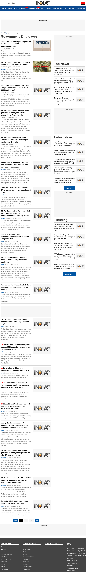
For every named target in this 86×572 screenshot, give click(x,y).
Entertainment (58, 8)
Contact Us (4, 547)
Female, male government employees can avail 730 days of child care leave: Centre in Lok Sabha (16, 347)
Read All (70, 188)
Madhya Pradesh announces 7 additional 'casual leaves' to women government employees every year (14, 425)
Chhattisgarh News (72, 568)
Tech (65, 8)
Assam (3, 169)
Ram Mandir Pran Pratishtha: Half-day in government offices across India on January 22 (16, 287)
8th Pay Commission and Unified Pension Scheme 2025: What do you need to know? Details (14, 140)
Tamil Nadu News (72, 563)
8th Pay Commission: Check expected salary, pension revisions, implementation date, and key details (15, 213)
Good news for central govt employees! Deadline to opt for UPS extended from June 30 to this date (16, 44)
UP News (70, 565)
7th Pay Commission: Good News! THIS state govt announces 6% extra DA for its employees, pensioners (16, 480)
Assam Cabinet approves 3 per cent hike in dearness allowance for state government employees (14, 165)
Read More (69, 274)
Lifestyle (79, 8)
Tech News (26, 561)
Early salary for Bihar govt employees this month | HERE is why (15, 369)
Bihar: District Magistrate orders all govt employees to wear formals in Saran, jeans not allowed (15, 406)
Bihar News (70, 548)
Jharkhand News (72, 555)
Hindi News (4, 561)
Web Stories (4, 569)
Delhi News (70, 551)
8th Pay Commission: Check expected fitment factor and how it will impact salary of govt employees (15, 64)
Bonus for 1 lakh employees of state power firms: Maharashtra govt (14, 502)
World (43, 8)
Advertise (3, 552)
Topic (6, 33)
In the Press (4, 557)
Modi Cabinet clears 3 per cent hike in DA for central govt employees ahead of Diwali (16, 190)
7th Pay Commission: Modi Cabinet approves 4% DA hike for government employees (15, 321)
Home (4, 8)
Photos (71, 8)
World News (26, 549)
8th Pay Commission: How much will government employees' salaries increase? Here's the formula (15, 113)
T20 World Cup (34, 8)
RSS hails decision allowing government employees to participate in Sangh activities (16, 236)
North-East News (72, 560)
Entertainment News (28, 557)
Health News (26, 569)
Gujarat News (71, 570)
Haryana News (71, 553)
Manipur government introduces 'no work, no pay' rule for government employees (14, 260)
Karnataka (4, 390)
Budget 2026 (23, 8)
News (2, 33)
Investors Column (6, 559)
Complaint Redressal (6, 554)
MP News (70, 558)
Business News (27, 566)
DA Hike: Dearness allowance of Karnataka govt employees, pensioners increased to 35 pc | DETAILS (15, 385)
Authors (3, 566)
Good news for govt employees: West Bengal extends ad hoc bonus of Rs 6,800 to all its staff (15, 88)
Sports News (26, 559)
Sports (49, 8)
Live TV (3, 564)
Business (3, 69)
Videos (9, 8)
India (15, 8)
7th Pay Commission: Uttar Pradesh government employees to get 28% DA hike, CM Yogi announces (15, 453)
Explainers (26, 564)
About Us (3, 549)
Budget (3, 218)
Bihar (2, 373)
